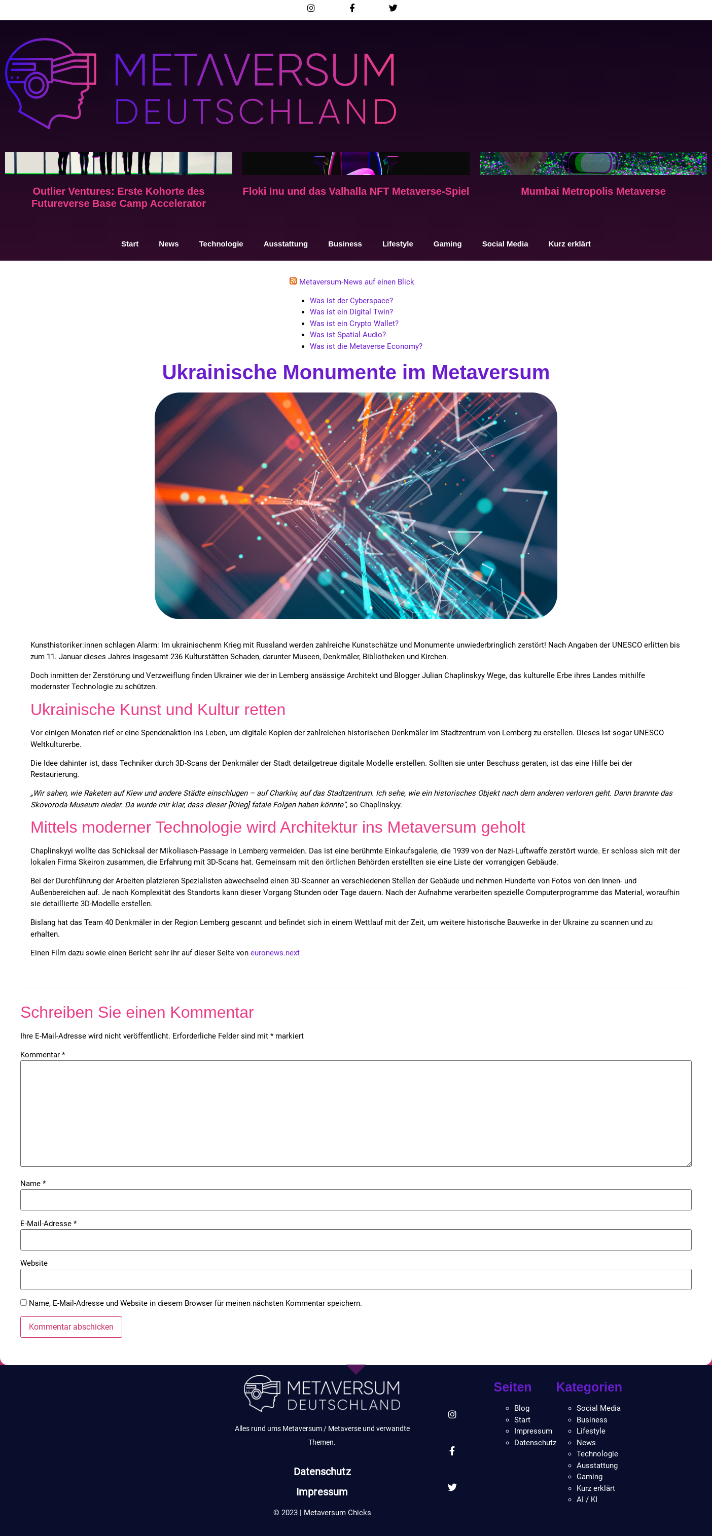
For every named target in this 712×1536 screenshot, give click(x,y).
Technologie (221, 243)
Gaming (448, 243)
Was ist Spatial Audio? (348, 334)
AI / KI (587, 1499)
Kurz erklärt (570, 243)
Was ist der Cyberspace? (351, 300)
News (169, 243)
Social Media (505, 243)
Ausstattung (286, 243)
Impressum (322, 1492)
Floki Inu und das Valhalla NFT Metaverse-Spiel (356, 191)
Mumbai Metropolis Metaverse (593, 191)
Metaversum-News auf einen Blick (356, 282)
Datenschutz (322, 1472)
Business (345, 243)
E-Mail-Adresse (48, 1224)
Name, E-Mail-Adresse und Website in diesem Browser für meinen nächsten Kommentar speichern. (195, 1303)
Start (129, 243)
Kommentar (42, 1055)
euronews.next (275, 952)
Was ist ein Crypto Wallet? (354, 323)
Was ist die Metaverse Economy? (366, 346)
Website (34, 1263)
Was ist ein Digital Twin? (351, 311)
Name (33, 1184)
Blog (521, 1408)
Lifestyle (397, 243)
